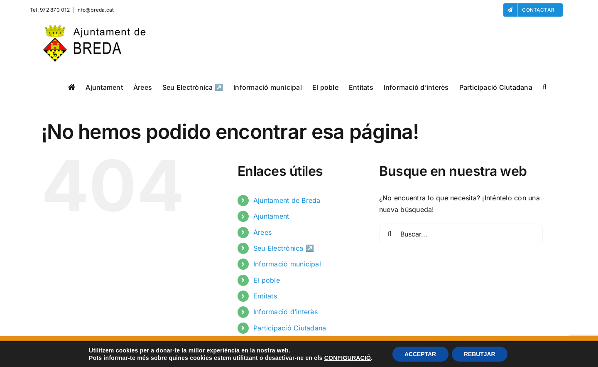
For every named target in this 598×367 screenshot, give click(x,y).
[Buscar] (389, 234)
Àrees (262, 232)
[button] (545, 87)
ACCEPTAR (420, 354)
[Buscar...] (461, 234)
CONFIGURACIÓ (347, 358)
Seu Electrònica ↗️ (283, 248)
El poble (266, 280)
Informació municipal (287, 264)
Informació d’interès (285, 312)
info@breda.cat (95, 10)
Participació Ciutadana (289, 328)
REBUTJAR (480, 354)
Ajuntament (271, 216)
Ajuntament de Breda (287, 200)
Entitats (265, 296)
